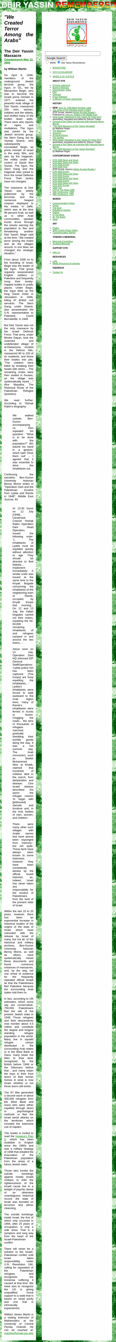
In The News (58, 215)
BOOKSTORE (59, 68)
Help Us (56, 252)
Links (55, 261)
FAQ (55, 92)
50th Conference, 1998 (63, 192)
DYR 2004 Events (61, 176)
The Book (57, 208)
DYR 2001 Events (61, 185)
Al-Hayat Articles (60, 135)
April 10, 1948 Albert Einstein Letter (75, 108)
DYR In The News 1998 (64, 190)
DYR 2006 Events (61, 165)
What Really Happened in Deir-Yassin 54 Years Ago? (77, 117)
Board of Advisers (61, 87)
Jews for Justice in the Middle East (81, 115)
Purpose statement (61, 85)
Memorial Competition (63, 241)
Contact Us (58, 272)
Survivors (57, 133)
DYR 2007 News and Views (65, 162)
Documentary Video (62, 90)
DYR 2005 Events (61, 171)
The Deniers (58, 137)
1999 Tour (57, 188)
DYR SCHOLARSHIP (63, 72)
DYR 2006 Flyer (60, 167)
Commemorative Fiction (64, 203)
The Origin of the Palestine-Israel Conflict (72, 110)
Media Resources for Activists (66, 263)
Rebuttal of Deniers (62, 210)
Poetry (56, 205)
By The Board (59, 217)
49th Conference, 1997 (63, 194)
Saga (55, 219)
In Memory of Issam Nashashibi (67, 99)
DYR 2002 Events (61, 181)
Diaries (56, 212)
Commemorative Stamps (64, 233)
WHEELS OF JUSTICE (63, 76)
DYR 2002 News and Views (65, 183)
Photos (56, 228)
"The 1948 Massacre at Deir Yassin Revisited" (74, 126)
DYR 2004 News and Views (65, 174)
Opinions (57, 94)
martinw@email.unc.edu (18, 1333)
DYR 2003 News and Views (65, 178)
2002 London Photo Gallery (65, 230)
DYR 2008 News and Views (65, 160)
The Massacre (59, 131)
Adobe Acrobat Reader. (84, 112)
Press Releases (60, 97)
